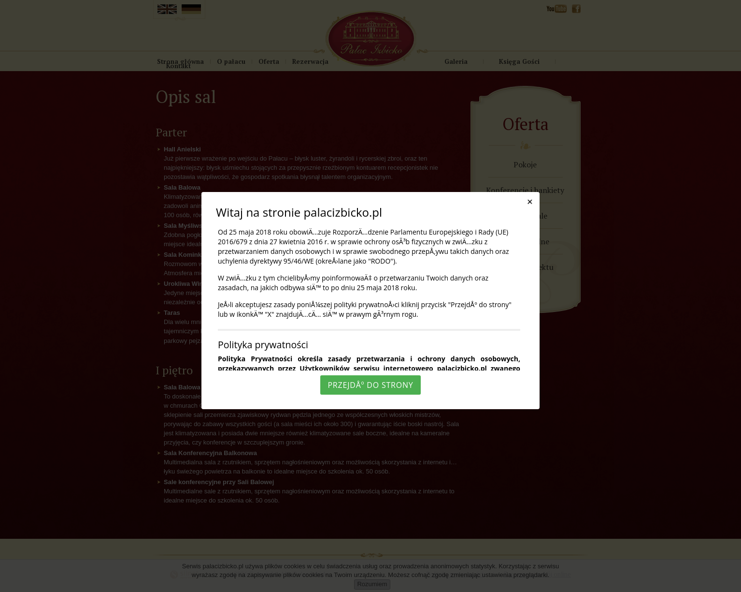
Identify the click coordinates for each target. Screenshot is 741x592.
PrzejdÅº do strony (370, 385)
